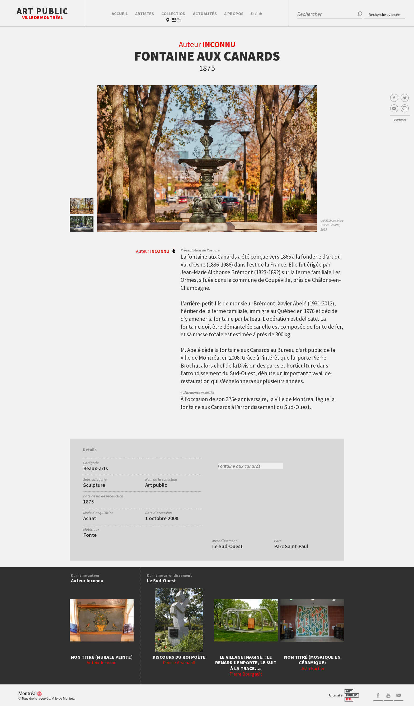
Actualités (205, 13)
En (256, 13)
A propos (233, 13)
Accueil (120, 13)
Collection (173, 13)
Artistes (144, 13)
